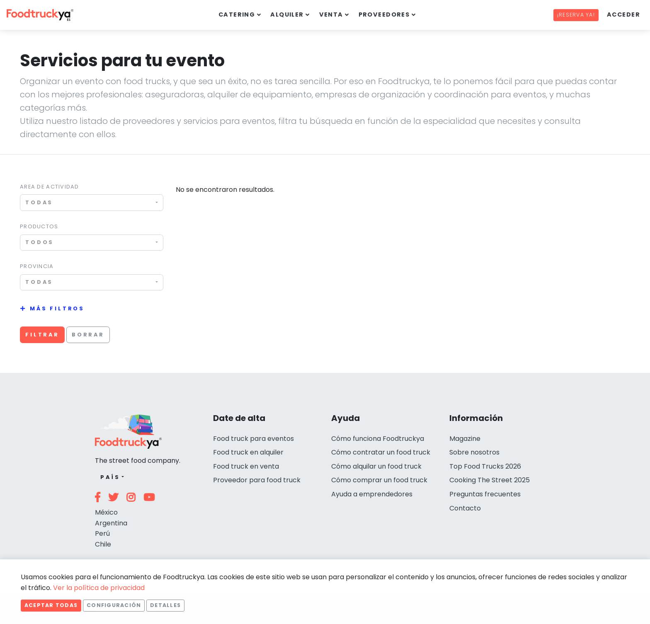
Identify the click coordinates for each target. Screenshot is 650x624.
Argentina (111, 523)
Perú (102, 533)
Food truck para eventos (253, 438)
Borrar (88, 334)
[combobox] (91, 202)
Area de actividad (49, 186)
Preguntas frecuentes (485, 494)
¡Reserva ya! (576, 14)
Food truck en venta (246, 466)
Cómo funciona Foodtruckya (377, 438)
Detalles (165, 605)
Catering (236, 14)
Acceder (623, 14)
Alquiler (287, 14)
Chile (103, 544)
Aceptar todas (51, 605)
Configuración (114, 605)
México (106, 512)
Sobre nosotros (474, 452)
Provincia (37, 266)
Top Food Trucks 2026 (485, 466)
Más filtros (57, 308)
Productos (39, 226)
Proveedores (384, 14)
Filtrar (42, 334)
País (110, 477)
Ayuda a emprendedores (371, 494)
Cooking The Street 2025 (489, 480)
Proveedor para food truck (257, 480)
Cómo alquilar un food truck (376, 466)
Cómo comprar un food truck (379, 480)
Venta (331, 14)
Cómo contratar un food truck (380, 452)
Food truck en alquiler (248, 452)
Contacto (465, 508)
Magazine (464, 438)
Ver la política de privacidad (99, 588)
